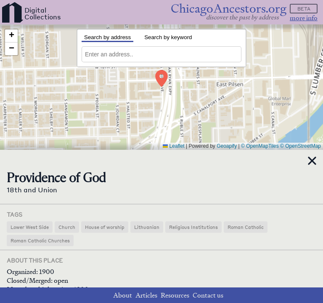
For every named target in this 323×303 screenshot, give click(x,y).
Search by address (107, 37)
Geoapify (227, 146)
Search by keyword (168, 37)
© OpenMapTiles (260, 146)
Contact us (208, 295)
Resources (175, 295)
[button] (162, 78)
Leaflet (173, 146)
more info (304, 17)
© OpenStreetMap (300, 146)
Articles (146, 295)
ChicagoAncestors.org (228, 8)
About (122, 295)
